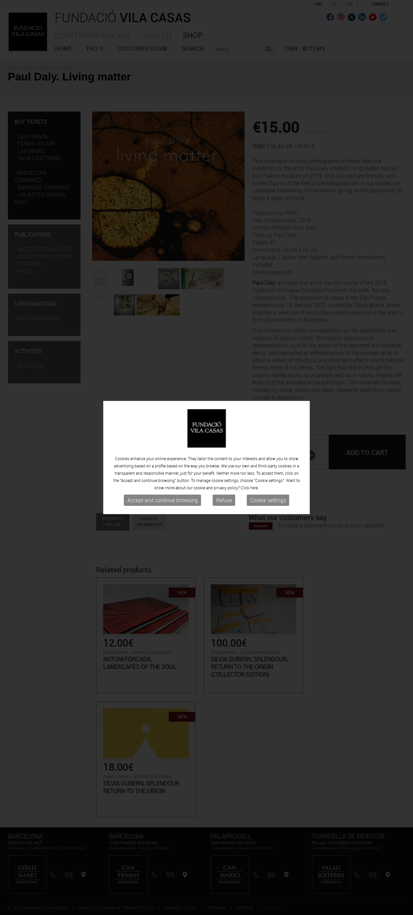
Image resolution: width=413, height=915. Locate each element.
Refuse (224, 500)
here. (254, 487)
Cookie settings (268, 500)
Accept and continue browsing (162, 500)
